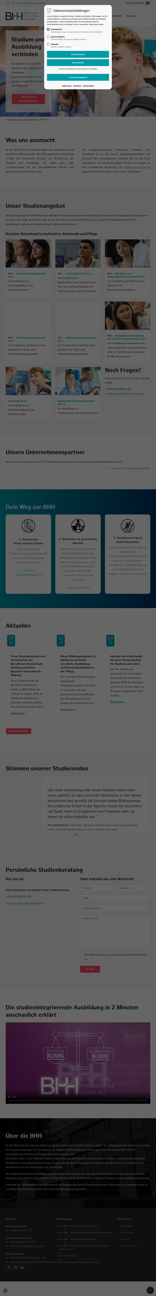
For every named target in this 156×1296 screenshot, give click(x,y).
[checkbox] (48, 29)
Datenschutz (67, 86)
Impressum (77, 86)
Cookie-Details (88, 86)
